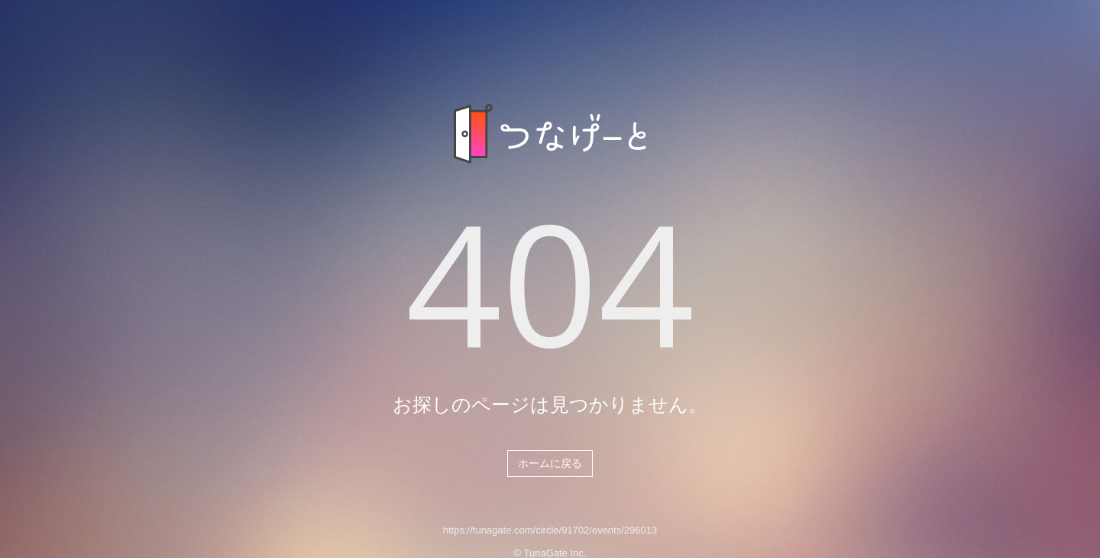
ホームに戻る (550, 463)
